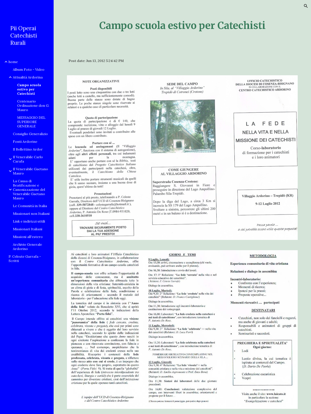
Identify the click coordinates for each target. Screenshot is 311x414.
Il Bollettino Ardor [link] (28, 149)
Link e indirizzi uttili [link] (29, 221)
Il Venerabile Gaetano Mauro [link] (30, 171)
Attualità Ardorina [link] (28, 77)
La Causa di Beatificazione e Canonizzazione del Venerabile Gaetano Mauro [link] (29, 189)
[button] (306, 6)
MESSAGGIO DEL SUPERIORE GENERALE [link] (31, 121)
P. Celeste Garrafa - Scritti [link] (25, 258)
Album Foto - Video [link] (28, 69)
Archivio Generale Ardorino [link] (27, 246)
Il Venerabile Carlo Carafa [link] (28, 159)
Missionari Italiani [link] (27, 229)
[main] (182, 25)
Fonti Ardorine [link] (25, 141)
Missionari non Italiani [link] (31, 213)
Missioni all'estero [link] (28, 237)
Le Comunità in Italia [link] (30, 206)
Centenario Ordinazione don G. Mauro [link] (33, 105)
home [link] (13, 62)
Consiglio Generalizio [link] (30, 134)
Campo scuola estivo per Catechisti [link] (29, 89)
